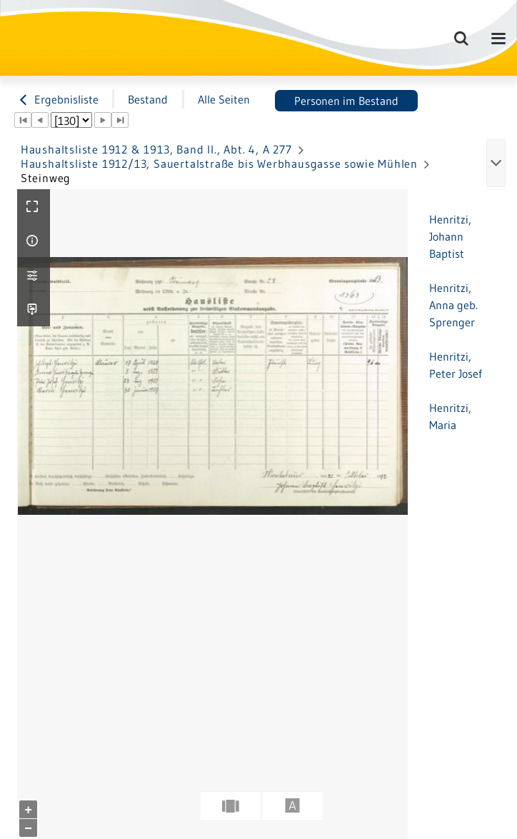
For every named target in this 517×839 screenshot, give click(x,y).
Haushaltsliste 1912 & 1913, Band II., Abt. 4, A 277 (156, 149)
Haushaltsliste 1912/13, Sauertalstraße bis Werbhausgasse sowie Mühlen (219, 163)
